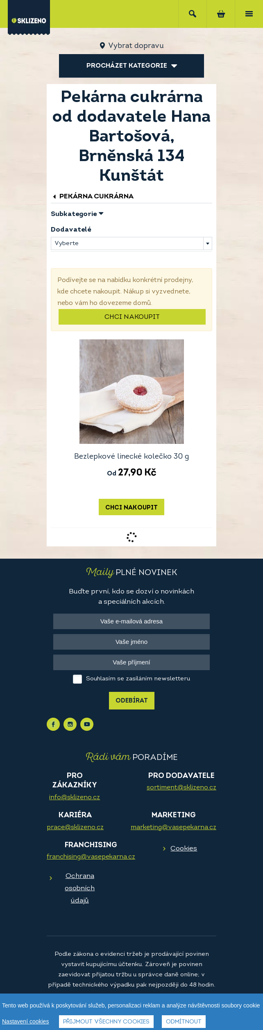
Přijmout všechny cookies (106, 1022)
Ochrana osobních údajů (80, 888)
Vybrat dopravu (135, 46)
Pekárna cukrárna (92, 196)
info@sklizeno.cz (74, 797)
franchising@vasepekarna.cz (91, 857)
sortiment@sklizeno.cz (181, 787)
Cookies (183, 848)
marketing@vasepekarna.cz (173, 827)
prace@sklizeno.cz (75, 827)
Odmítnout (184, 1022)
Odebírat (132, 701)
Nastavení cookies (25, 1021)
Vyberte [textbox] (66, 244)
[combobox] (131, 243)
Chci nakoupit (132, 317)
